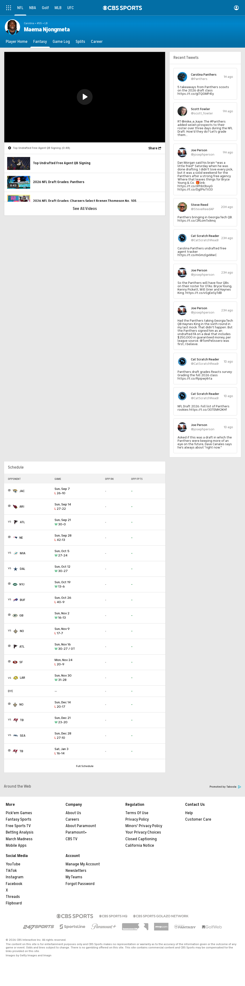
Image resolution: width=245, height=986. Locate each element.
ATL (22, 522)
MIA (22, 553)
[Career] (97, 42)
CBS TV (72, 839)
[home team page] (15, 491)
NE (21, 538)
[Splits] (80, 42)
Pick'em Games (19, 813)
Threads (13, 896)
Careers (72, 819)
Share (152, 148)
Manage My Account (83, 864)
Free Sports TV (18, 826)
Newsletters (76, 870)
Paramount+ (76, 832)
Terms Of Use (136, 813)
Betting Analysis (19, 832)
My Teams (74, 877)
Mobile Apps (16, 845)
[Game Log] (61, 42)
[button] (85, 97)
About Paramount (81, 826)
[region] (84, 97)
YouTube (13, 864)
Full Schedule (85, 766)
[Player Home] (16, 42)
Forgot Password (80, 883)
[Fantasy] (40, 42)
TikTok (11, 870)
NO (22, 631)
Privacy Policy (137, 819)
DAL (22, 569)
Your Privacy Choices (143, 832)
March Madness (19, 839)
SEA (22, 736)
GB (21, 615)
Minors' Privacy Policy (143, 826)
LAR (22, 678)
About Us (73, 813)
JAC (22, 491)
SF (21, 662)
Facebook (14, 883)
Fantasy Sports (18, 819)
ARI (21, 506)
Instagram (14, 877)
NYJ (21, 584)
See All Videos (85, 208)
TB (22, 720)
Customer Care (198, 819)
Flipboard (14, 903)
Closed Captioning (141, 839)
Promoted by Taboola (225, 786)
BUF (22, 600)
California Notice (139, 845)
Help (189, 813)
